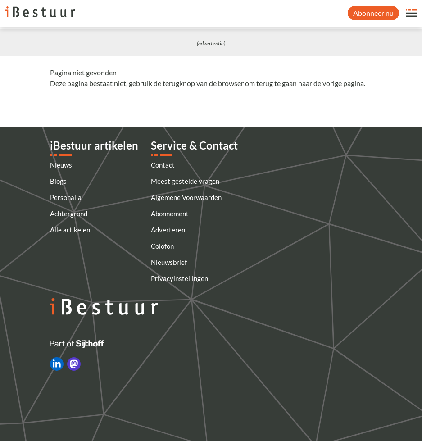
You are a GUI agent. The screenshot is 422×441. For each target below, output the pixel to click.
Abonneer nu (373, 13)
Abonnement (170, 213)
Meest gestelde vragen (185, 181)
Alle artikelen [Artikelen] (70, 230)
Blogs (58, 181)
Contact (163, 165)
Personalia (66, 197)
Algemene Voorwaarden (186, 197)
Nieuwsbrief (169, 262)
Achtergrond (68, 213)
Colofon (162, 246)
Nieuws (61, 165)
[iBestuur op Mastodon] (74, 364)
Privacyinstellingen (179, 278)
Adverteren (168, 230)
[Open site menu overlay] (411, 13)
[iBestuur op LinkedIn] (57, 364)
